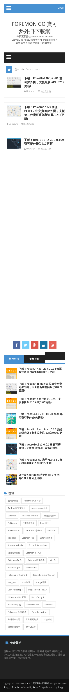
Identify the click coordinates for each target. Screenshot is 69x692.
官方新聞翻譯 (32, 619)
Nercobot (49, 605)
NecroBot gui (14, 567)
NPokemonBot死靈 (17, 597)
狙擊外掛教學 (14, 627)
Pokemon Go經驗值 (17, 612)
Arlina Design (39, 687)
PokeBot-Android (30, 516)
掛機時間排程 (14, 553)
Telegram (12, 582)
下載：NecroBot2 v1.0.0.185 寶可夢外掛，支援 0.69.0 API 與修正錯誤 (40, 446)
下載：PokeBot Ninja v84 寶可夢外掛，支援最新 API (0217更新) (44, 82)
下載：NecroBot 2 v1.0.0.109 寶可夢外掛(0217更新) (44, 142)
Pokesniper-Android (17, 575)
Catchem (12, 516)
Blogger (61, 687)
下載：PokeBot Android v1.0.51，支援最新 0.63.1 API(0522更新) (40, 401)
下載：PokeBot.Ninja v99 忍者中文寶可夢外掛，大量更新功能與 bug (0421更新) (40, 387)
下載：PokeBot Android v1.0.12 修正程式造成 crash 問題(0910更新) (40, 370)
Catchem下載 (28, 538)
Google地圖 (41, 582)
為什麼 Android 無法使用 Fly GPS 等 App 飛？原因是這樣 (39, 476)
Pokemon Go (14, 530)
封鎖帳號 (48, 619)
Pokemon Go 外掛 (32, 501)
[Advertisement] (34, 204)
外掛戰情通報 (28, 523)
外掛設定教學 (50, 516)
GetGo (53, 560)
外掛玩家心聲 (14, 619)
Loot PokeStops (15, 590)
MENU (60, 8)
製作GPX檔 (31, 627)
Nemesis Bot (32, 605)
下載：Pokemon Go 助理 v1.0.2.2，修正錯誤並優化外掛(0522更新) (40, 461)
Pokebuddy (31, 567)
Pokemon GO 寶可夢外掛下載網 (34, 683)
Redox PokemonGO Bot (44, 575)
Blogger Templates (13, 687)
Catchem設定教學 (36, 560)
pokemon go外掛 (39, 508)
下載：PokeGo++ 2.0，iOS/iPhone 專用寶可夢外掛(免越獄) (41, 416)
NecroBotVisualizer (38, 545)
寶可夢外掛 (13, 501)
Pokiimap (12, 523)
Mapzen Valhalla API (37, 590)
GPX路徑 (26, 582)
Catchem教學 (46, 538)
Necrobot (51, 530)
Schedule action (39, 612)
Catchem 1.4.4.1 (33, 553)
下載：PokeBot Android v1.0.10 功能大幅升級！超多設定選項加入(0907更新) (40, 433)
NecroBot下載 (14, 605)
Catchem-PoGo (15, 560)
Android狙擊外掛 (34, 530)
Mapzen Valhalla (15, 545)
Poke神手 (44, 523)
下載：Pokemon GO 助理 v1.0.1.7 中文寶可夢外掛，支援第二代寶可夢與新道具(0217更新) (44, 113)
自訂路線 (12, 538)
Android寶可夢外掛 (17, 508)
